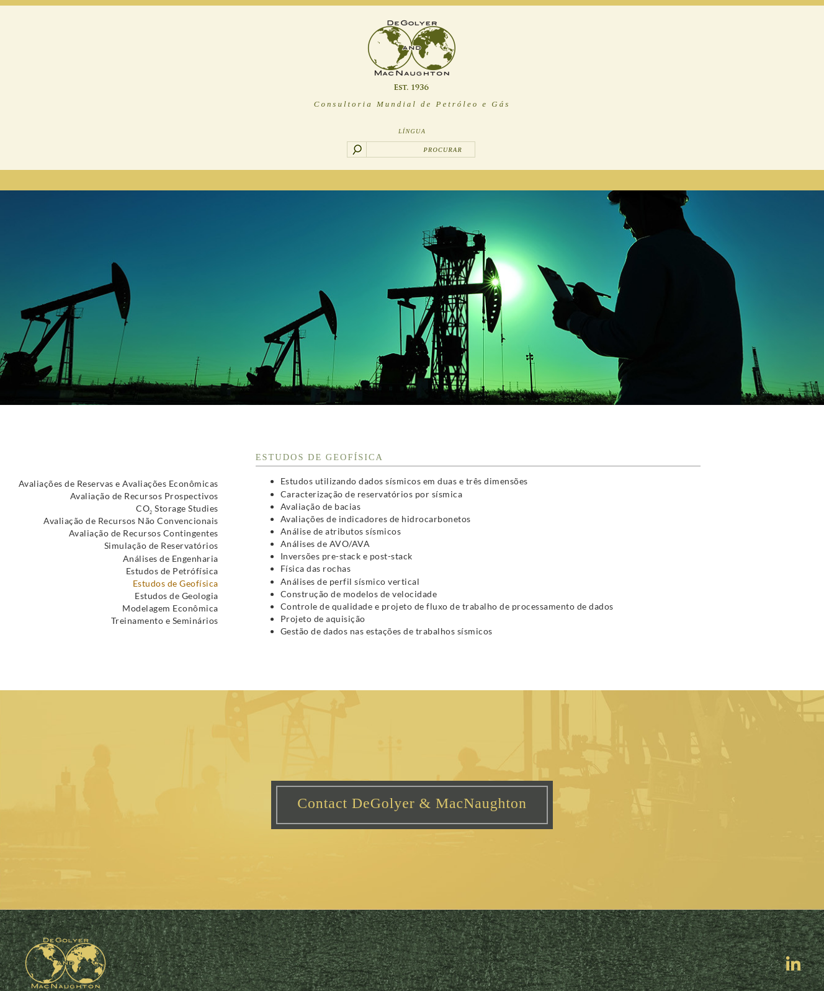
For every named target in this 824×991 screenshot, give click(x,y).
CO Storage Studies (177, 508)
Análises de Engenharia (170, 558)
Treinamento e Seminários (164, 620)
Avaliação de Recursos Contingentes (143, 533)
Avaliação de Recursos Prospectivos (144, 496)
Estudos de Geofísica (175, 583)
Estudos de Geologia (176, 595)
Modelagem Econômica (170, 608)
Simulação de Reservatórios (161, 545)
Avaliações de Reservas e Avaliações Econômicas (118, 483)
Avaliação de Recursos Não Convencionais (130, 520)
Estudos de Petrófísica (172, 571)
